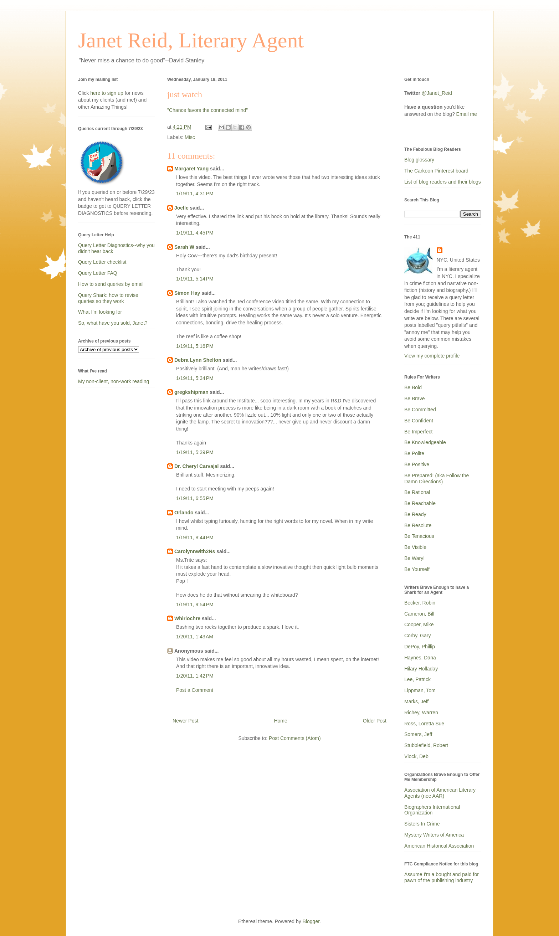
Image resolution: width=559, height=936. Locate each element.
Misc (190, 137)
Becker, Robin (419, 603)
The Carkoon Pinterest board (436, 171)
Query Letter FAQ (97, 273)
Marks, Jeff (416, 701)
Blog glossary (419, 160)
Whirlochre (187, 618)
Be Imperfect (418, 431)
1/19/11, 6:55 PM (195, 498)
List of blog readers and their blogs (442, 182)
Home (280, 721)
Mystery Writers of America (434, 835)
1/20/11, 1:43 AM (194, 636)
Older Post (374, 721)
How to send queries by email (111, 284)
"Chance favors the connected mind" (207, 110)
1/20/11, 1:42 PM (195, 676)
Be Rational (417, 492)
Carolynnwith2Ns (194, 551)
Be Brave (414, 398)
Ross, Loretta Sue (424, 723)
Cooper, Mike (419, 624)
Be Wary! (414, 558)
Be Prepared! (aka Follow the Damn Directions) (436, 478)
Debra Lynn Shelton (197, 360)
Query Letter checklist (102, 262)
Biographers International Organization (432, 810)
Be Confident (418, 420)
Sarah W (184, 247)
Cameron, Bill (419, 614)
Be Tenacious (419, 536)
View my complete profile (432, 356)
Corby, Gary (417, 635)
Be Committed (420, 409)
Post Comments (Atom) (294, 738)
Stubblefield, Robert (426, 745)
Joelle (181, 208)
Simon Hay (187, 293)
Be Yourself (417, 569)
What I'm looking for (100, 312)
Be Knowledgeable (425, 442)
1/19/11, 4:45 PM (195, 233)
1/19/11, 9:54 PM (195, 604)
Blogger (311, 921)
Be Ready (415, 514)
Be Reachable (420, 503)
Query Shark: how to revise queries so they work (108, 298)
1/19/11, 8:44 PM (195, 537)
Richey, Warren (421, 712)
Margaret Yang (191, 168)
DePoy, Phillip (419, 646)
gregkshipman (191, 392)
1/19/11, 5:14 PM (195, 279)
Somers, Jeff (418, 734)
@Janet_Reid (437, 93)
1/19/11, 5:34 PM (195, 378)
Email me (466, 114)
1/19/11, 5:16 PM (195, 346)
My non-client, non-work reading (113, 381)
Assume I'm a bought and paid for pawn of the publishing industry (441, 877)
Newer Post (185, 721)
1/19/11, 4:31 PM (195, 193)
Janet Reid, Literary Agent (191, 40)
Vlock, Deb (416, 756)
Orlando (184, 512)
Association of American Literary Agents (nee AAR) (440, 793)
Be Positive (416, 464)
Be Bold (413, 387)
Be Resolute (417, 525)
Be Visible (415, 547)
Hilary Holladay (421, 669)
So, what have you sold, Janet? (113, 323)
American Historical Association (439, 846)
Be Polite (414, 453)
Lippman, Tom (420, 690)
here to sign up (107, 93)
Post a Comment (194, 690)
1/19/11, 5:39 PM (195, 452)
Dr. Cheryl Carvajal (196, 466)
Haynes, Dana (420, 657)
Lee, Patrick (417, 679)
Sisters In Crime (422, 824)
